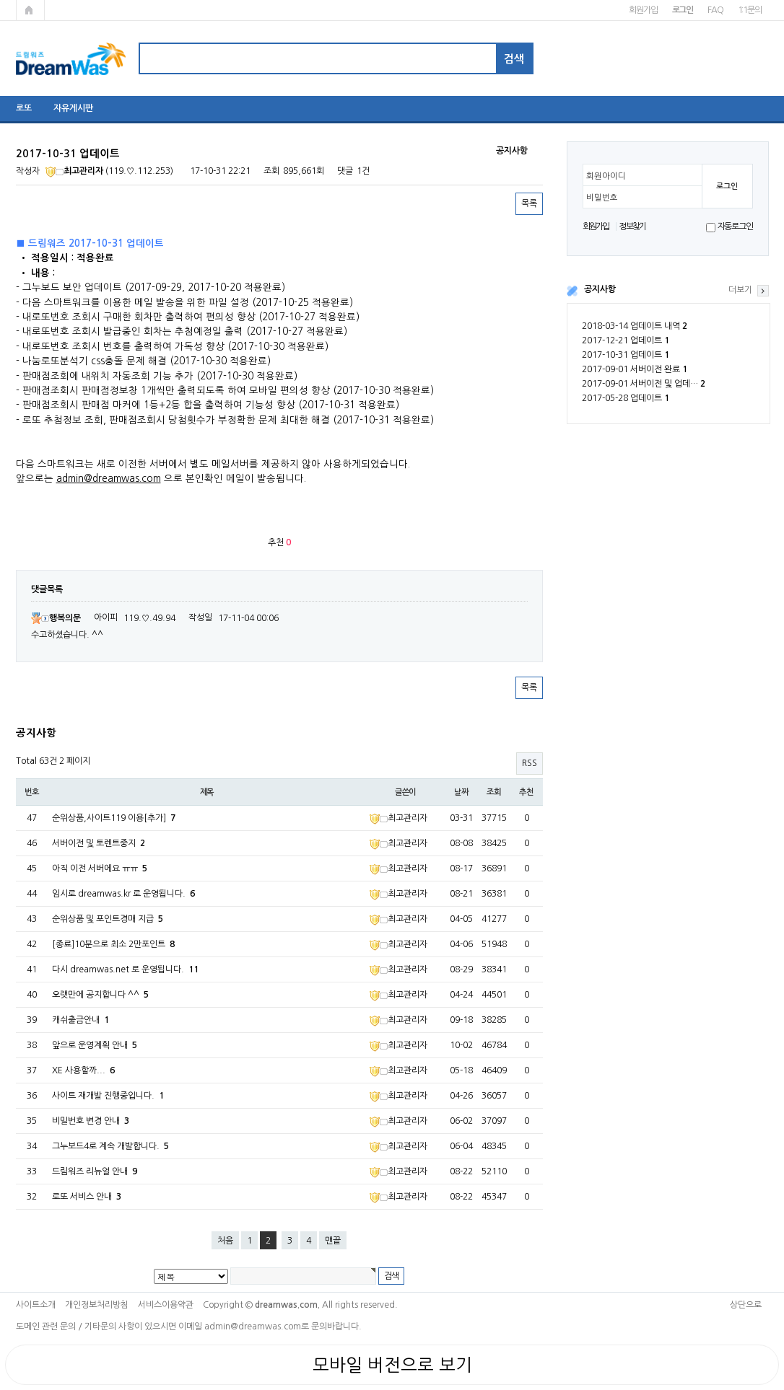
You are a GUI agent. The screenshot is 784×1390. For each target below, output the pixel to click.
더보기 (740, 290)
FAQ (715, 10)
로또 (24, 108)
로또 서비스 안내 (86, 1196)
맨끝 (333, 1240)
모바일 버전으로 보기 (392, 1364)
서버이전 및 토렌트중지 (98, 843)
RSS (529, 763)
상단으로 (746, 1305)
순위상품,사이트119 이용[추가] (113, 818)
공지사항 (600, 289)
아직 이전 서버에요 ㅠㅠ (99, 868)
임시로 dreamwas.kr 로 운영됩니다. (123, 893)
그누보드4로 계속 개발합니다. (110, 1146)
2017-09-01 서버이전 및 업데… (643, 383)
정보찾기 (632, 226)
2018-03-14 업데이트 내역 (634, 326)
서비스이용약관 (165, 1305)
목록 (529, 203)
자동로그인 (735, 226)
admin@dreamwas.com (108, 478)
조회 (494, 792)
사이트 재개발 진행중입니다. (108, 1095)
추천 (526, 792)
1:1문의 (750, 10)
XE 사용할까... (83, 1070)
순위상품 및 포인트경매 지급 (107, 919)
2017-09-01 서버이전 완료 (634, 369)
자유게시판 (73, 108)
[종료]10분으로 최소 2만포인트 (113, 944)
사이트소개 (36, 1305)
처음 (225, 1240)
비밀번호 (602, 197)
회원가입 (643, 10)
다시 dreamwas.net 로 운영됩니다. (125, 969)
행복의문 (56, 618)
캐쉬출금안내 (80, 1020)
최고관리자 (74, 171)
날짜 (461, 792)
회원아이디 (606, 176)
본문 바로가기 (0, 0)
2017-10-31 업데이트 (625, 355)
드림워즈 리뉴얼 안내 (94, 1171)
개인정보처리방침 (97, 1305)
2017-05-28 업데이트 (625, 398)
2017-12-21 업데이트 (625, 340)
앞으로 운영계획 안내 (94, 1045)
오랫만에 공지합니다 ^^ (100, 994)
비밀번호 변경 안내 (90, 1121)
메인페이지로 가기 (30, 10)
